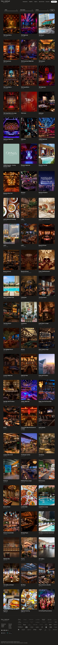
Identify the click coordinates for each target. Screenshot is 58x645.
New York (5, 67)
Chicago (22, 93)
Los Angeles (5, 93)
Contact (10, 628)
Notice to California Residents (18, 642)
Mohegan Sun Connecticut (8, 119)
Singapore (23, 199)
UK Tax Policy (11, 642)
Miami (22, 145)
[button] (25, 2)
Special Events (41, 1)
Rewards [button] (54, 1)
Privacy (2, 642)
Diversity (7, 642)
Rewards (10, 624)
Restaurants (3, 624)
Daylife (2, 626)
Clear (52, 10)
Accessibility (25, 642)
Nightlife (2, 625)
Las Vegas (5, 36)
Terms (5, 642)
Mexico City (5, 251)
